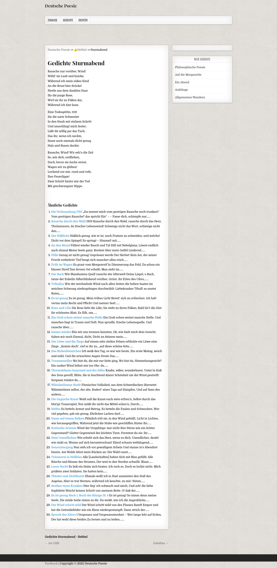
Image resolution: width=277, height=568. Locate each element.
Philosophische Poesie (190, 67)
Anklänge (181, 89)
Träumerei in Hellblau (67, 457)
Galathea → (160, 543)
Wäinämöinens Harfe (66, 385)
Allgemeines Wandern (190, 97)
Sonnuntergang (62, 447)
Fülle (55, 255)
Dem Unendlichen (64, 437)
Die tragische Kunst (65, 399)
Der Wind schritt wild (66, 505)
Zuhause (52, 20)
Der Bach (57, 274)
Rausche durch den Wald (68, 221)
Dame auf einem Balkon (68, 418)
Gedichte (68, 20)
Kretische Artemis (64, 428)
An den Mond (60, 245)
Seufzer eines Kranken (67, 486)
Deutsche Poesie (61, 5)
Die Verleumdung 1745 (67, 211)
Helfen (56, 409)
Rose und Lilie (61, 308)
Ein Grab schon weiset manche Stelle (77, 317)
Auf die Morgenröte (188, 74)
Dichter (83, 20)
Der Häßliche (60, 235)
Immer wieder (61, 332)
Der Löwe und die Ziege (68, 341)
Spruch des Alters (63, 514)
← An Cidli (52, 543)
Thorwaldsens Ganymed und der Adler (78, 370)
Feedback (51, 563)
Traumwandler (62, 361)
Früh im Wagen (62, 264)
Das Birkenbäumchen (66, 351)
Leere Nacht (60, 466)
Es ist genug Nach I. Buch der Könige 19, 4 (80, 495)
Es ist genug (60, 298)
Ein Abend (182, 82)
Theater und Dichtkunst (68, 476)
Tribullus (58, 284)
